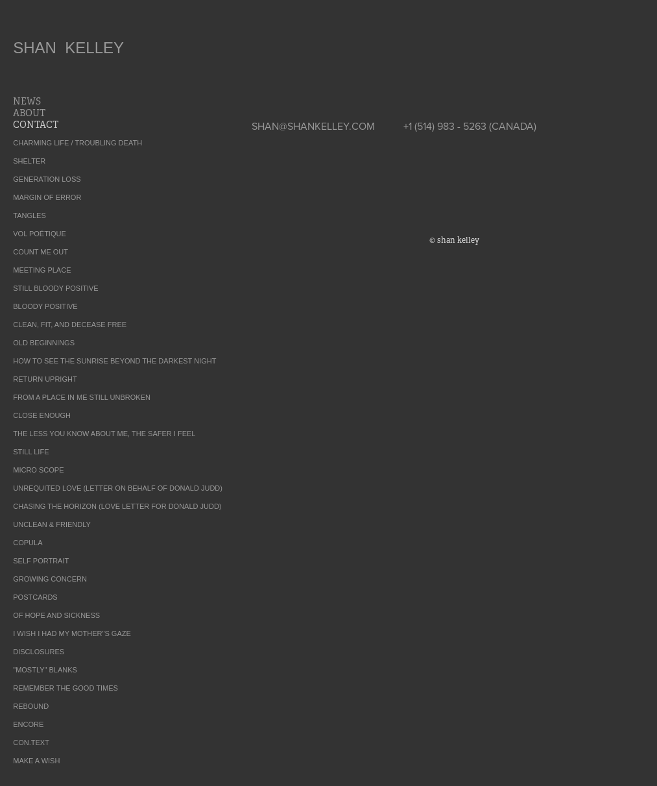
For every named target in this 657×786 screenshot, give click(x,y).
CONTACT (35, 124)
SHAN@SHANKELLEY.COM (313, 126)
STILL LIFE (31, 452)
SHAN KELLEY (68, 47)
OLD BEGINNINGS (44, 343)
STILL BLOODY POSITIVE (55, 288)
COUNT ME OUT (40, 252)
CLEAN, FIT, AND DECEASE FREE (69, 324)
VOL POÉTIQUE (39, 234)
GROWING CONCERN (50, 579)
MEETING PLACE (42, 270)
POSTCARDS (35, 597)
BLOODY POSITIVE (45, 306)
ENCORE (28, 724)
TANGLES (29, 215)
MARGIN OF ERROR (47, 197)
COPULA (27, 543)
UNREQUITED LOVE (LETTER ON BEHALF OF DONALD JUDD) (117, 488)
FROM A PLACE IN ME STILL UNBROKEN (81, 397)
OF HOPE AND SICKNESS (56, 615)
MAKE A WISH (36, 761)
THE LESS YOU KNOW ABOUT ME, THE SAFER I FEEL (104, 433)
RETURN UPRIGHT (45, 379)
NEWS (27, 101)
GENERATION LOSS (46, 179)
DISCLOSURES (38, 652)
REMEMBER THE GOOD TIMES (65, 688)
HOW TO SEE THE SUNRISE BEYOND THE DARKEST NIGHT (114, 361)
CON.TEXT (31, 742)
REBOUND (31, 706)
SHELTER (29, 161)
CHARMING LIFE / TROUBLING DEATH (77, 143)
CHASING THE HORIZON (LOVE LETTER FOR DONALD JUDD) (117, 506)
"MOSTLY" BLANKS (45, 670)
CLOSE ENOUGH (42, 415)
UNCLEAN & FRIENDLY (52, 524)
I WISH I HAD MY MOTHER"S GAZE (72, 633)
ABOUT (29, 113)
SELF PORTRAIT (41, 561)
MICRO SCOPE (38, 470)
